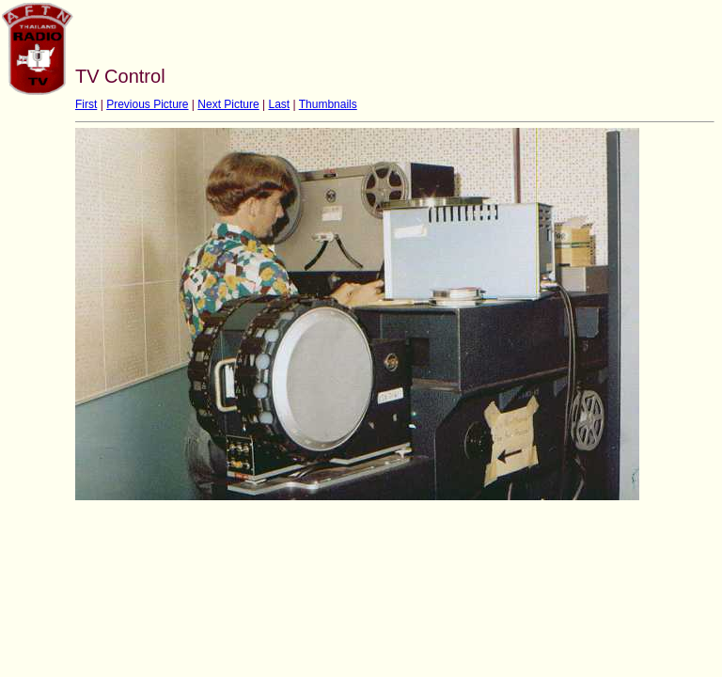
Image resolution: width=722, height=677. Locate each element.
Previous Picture (147, 104)
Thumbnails (328, 104)
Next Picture (228, 104)
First (86, 104)
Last (279, 104)
